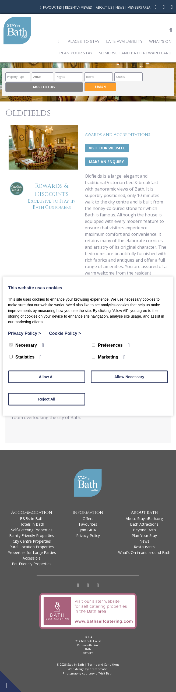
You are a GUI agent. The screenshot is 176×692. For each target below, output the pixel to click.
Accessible (32, 558)
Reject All (46, 399)
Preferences (107, 345)
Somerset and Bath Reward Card (135, 52)
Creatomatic (98, 669)
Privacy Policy (88, 535)
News (119, 7)
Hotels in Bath (31, 524)
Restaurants (144, 546)
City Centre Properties (32, 541)
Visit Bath (105, 673)
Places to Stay (84, 41)
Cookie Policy (65, 333)
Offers (88, 518)
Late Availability (124, 41)
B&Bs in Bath (32, 518)
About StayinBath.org (144, 518)
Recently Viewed (78, 7)
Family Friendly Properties (31, 535)
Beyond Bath (144, 529)
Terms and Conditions (103, 664)
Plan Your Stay (76, 52)
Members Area (139, 7)
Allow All (47, 376)
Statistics (21, 356)
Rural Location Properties (31, 546)
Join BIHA (88, 529)
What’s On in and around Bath (144, 552)
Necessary (23, 345)
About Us (104, 7)
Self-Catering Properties (31, 529)
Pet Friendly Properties (31, 563)
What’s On (160, 41)
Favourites (50, 7)
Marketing (105, 356)
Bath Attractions (144, 524)
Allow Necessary (129, 376)
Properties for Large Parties (32, 552)
